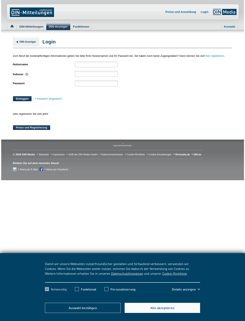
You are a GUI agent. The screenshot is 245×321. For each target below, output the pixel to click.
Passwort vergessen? (49, 98)
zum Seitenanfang (122, 146)
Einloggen (22, 98)
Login (204, 12)
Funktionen (81, 26)
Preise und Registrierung (31, 127)
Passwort (19, 83)
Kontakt (229, 26)
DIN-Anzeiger (58, 26)
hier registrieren (215, 55)
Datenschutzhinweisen (127, 273)
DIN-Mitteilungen (31, 26)
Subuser (20, 74)
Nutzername (20, 64)
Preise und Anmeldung (180, 12)
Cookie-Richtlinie (174, 273)
